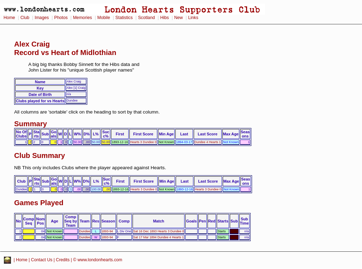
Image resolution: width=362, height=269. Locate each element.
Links (193, 17)
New (178, 17)
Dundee (84, 231)
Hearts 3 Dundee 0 (143, 142)
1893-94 (107, 231)
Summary (30, 124)
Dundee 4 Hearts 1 (207, 142)
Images (42, 17)
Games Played (38, 203)
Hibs (164, 17)
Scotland (146, 17)
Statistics (124, 17)
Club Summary (39, 155)
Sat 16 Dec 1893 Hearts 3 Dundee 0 (158, 231)
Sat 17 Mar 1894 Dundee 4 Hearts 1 (158, 237)
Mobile (103, 17)
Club (25, 17)
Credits (63, 259)
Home (9, 17)
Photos (61, 17)
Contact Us (42, 259)
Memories (82, 17)
